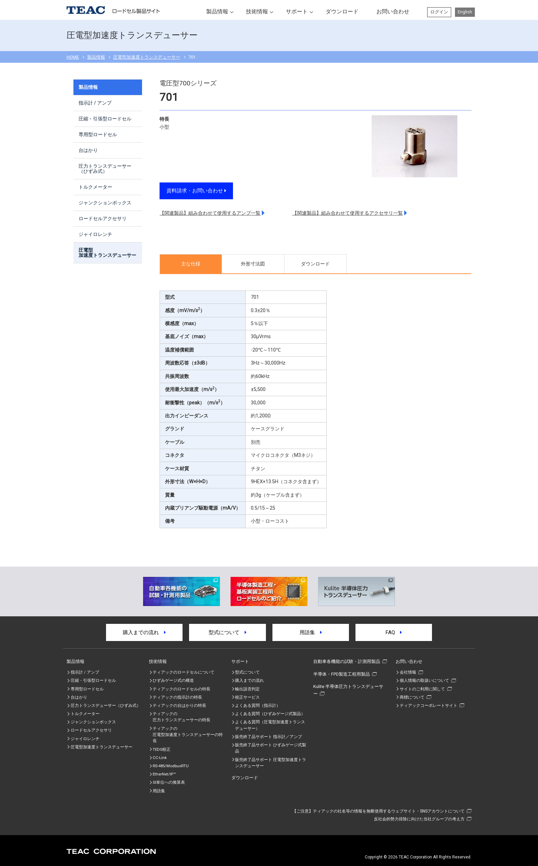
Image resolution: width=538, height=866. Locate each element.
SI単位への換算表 (169, 782)
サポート (297, 11)
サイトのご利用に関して (422, 689)
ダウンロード (342, 11)
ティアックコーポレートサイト (428, 705)
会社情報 (408, 672)
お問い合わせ (392, 11)
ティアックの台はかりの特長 (179, 705)
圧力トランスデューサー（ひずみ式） (105, 168)
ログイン (439, 11)
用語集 (311, 632)
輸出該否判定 (247, 689)
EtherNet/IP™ (164, 774)
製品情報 (217, 11)
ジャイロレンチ (95, 234)
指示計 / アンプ (95, 103)
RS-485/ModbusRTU (171, 765)
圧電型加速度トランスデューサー (146, 57)
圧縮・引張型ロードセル (105, 118)
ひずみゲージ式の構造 (173, 680)
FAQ (394, 632)
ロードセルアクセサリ (103, 218)
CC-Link (160, 757)
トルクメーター (95, 187)
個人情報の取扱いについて (424, 680)
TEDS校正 (162, 749)
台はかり (88, 150)
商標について (412, 697)
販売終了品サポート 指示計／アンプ (268, 736)
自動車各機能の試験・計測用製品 (346, 661)
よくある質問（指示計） (257, 705)
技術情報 (257, 11)
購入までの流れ (144, 632)
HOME (73, 57)
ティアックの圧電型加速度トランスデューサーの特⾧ (188, 735)
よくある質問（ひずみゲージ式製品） (270, 713)
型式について (227, 632)
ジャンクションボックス (105, 202)
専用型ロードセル (98, 134)
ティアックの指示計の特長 (177, 697)
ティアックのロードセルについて (183, 672)
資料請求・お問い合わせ (196, 191)
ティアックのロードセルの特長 (181, 689)
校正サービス (247, 697)
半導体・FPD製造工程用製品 (341, 674)
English (465, 11)
